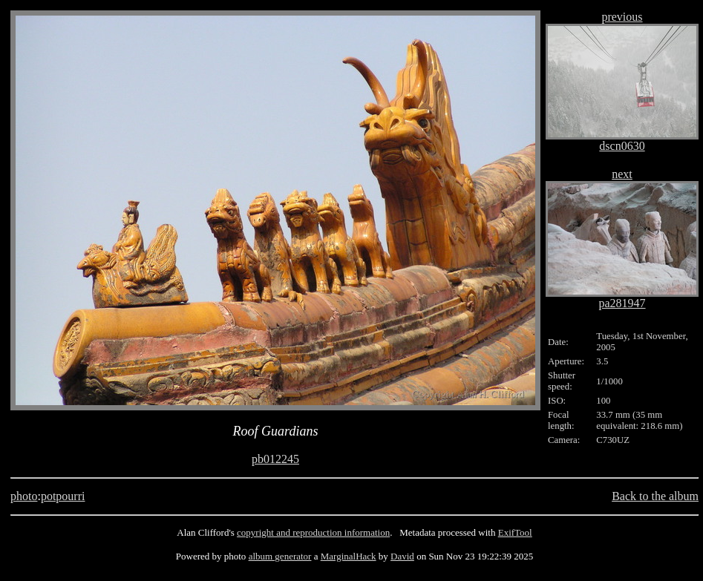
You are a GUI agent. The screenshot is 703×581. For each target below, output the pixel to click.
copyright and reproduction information (313, 532)
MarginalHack (348, 556)
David (402, 556)
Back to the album (655, 496)
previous (621, 16)
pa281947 (621, 303)
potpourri (63, 496)
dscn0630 (621, 145)
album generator (280, 556)
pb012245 (275, 459)
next (622, 174)
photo (23, 496)
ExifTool (515, 532)
